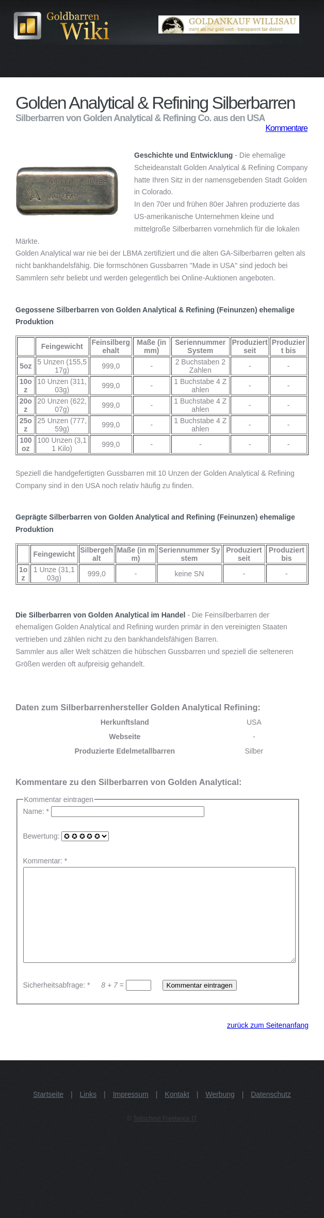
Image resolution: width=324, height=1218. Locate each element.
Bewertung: (66, 836)
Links (88, 1113)
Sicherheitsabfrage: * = (88, 1003)
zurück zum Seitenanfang (268, 1044)
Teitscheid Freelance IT (165, 1137)
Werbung (220, 1113)
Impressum (131, 1113)
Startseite (48, 1113)
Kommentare (286, 128)
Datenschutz (271, 1113)
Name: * (114, 811)
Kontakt (177, 1113)
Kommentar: (42, 861)
